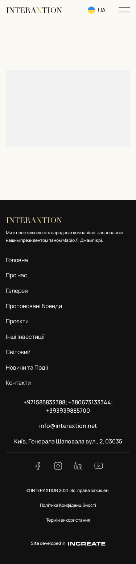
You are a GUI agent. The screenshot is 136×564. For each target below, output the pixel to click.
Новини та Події (27, 367)
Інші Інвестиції (25, 337)
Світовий (18, 352)
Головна (17, 260)
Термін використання (68, 520)
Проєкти (17, 321)
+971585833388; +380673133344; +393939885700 (68, 406)
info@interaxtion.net (68, 426)
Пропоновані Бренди (34, 306)
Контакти (18, 383)
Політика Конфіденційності (68, 505)
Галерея (17, 291)
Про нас (16, 275)
